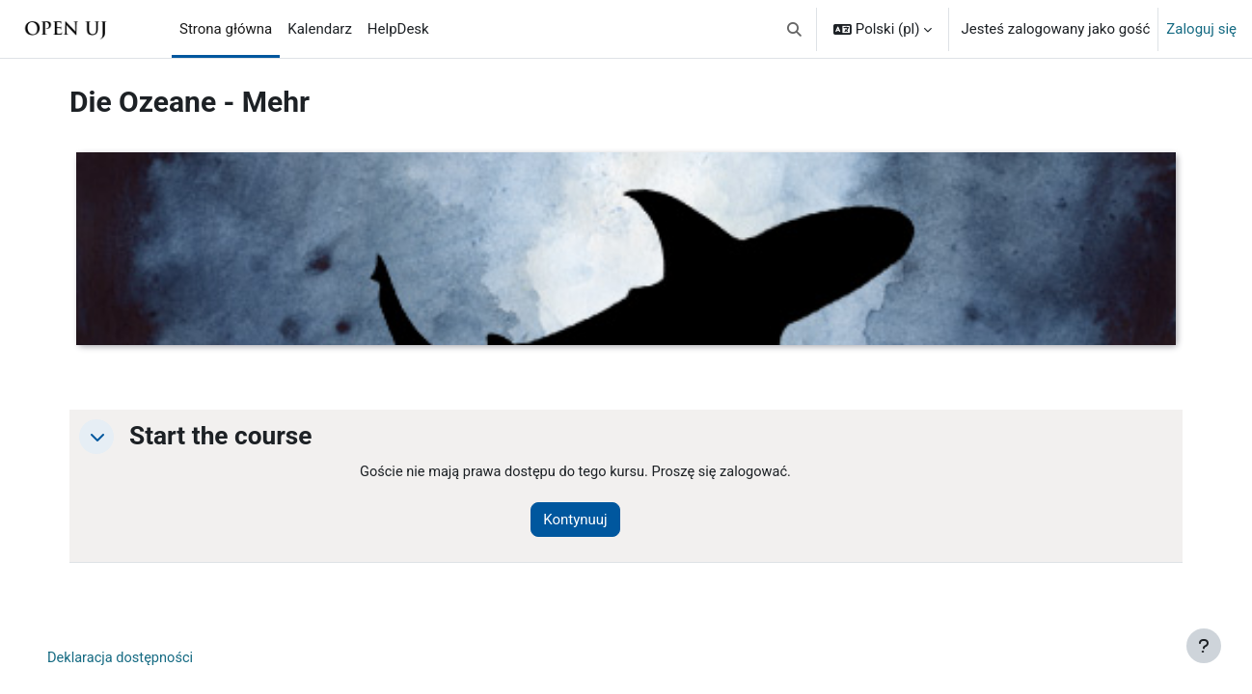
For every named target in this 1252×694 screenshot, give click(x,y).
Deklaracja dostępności (122, 659)
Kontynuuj (581, 520)
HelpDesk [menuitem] (398, 29)
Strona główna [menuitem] (225, 29)
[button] (794, 29)
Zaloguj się (1201, 29)
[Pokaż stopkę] (1203, 645)
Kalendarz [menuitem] (319, 29)
